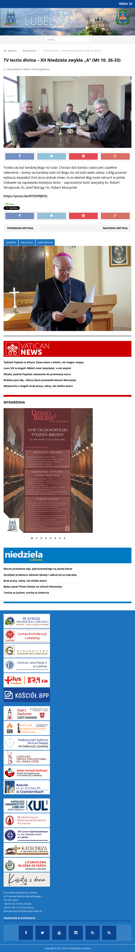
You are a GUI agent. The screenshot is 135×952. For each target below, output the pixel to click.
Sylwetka (11, 242)
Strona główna (41, 69)
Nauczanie (27, 242)
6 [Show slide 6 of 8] (55, 538)
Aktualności (14, 69)
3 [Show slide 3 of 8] (41, 538)
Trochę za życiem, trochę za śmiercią (26, 592)
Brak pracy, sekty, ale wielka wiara (25, 580)
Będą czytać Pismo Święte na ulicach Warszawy (33, 586)
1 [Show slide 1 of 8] (32, 538)
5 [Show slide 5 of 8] (50, 538)
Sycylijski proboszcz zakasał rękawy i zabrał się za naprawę (40, 574)
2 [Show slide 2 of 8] (37, 538)
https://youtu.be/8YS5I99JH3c (26, 196)
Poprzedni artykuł (20, 228)
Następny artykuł (115, 228)
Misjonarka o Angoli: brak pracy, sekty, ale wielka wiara (38, 386)
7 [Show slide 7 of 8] (60, 538)
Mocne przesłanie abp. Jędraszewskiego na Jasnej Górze (38, 568)
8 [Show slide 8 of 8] (64, 538)
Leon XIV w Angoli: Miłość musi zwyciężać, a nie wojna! (37, 368)
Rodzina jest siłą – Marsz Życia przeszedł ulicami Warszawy (40, 380)
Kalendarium (45, 242)
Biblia (26, 69)
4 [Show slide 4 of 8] (46, 538)
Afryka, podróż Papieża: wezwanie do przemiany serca (37, 374)
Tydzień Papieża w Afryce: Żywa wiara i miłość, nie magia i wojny (44, 362)
